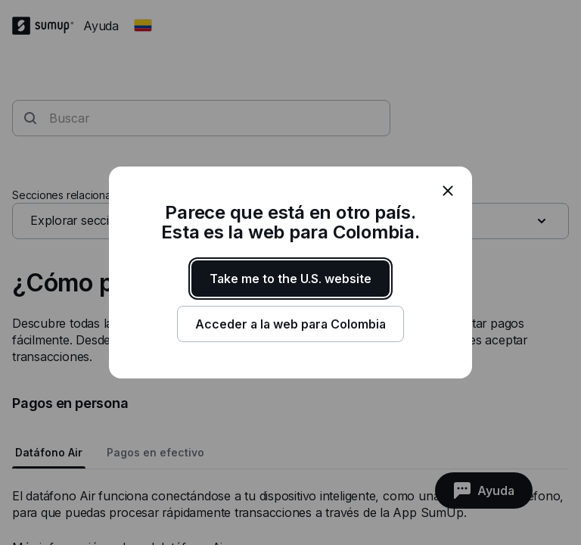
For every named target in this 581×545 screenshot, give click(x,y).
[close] (448, 191)
